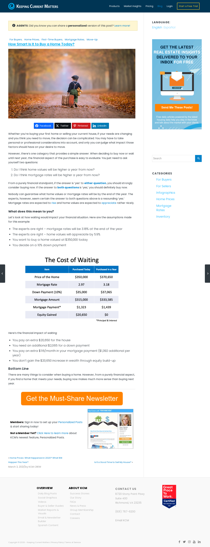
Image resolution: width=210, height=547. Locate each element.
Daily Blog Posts (47, 493)
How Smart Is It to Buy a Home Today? (41, 44)
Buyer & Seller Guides (51, 505)
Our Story (75, 497)
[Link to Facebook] (179, 541)
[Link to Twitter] (184, 541)
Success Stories (79, 493)
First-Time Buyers (52, 39)
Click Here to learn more (52, 433)
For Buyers (16, 39)
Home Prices (31, 39)
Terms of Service (73, 542)
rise (53, 203)
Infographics (165, 193)
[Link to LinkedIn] (199, 541)
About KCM (78, 488)
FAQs (73, 501)
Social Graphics (47, 497)
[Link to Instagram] (189, 541)
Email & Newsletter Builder (49, 519)
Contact (75, 514)
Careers (75, 518)
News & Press (78, 505)
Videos (42, 501)
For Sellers (163, 186)
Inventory (163, 216)
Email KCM (122, 520)
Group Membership (82, 510)
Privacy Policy (57, 542)
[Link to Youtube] (194, 541)
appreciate (109, 203)
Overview (45, 488)
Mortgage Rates (74, 39)
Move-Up (92, 39)
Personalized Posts (70, 422)
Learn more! (122, 26)
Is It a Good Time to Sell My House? (112, 462)
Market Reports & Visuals (48, 511)
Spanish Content (48, 525)
